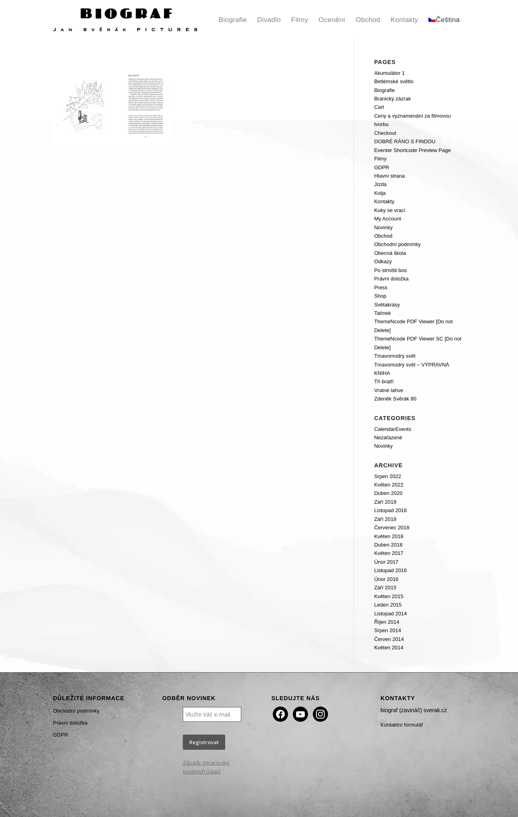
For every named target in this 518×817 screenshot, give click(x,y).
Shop (380, 296)
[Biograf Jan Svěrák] (125, 20)
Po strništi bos (390, 270)
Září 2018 (385, 519)
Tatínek (382, 313)
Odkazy (383, 261)
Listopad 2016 (390, 570)
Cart (379, 107)
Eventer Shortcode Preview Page (412, 150)
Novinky (383, 227)
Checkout (385, 133)
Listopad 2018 (390, 510)
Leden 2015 (388, 605)
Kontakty (384, 201)
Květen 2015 (388, 596)
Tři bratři (383, 381)
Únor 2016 (386, 579)
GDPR (381, 167)
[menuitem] (233, 20)
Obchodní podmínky (397, 244)
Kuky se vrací (389, 210)
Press (380, 287)
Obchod (383, 236)
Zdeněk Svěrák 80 (395, 399)
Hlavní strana (389, 176)
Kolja (380, 193)
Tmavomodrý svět (394, 356)
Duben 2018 (388, 545)
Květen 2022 (388, 485)
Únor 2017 (386, 562)
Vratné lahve (388, 390)
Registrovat (204, 742)
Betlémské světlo (393, 81)
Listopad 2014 (390, 614)
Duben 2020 (388, 493)
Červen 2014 (389, 639)
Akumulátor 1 (389, 73)
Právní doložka (391, 279)
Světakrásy (387, 305)
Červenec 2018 (391, 528)
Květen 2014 (388, 648)
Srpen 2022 (387, 476)
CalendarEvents (392, 429)
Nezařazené (388, 438)
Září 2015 (385, 588)
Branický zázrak (392, 99)
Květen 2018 (388, 536)
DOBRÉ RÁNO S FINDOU (404, 141)
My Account (387, 219)
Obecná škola (390, 253)
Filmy (380, 159)
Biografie (384, 90)
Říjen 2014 (386, 622)
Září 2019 (385, 502)
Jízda (380, 184)
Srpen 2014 (387, 630)
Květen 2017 (388, 553)
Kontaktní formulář (401, 725)
